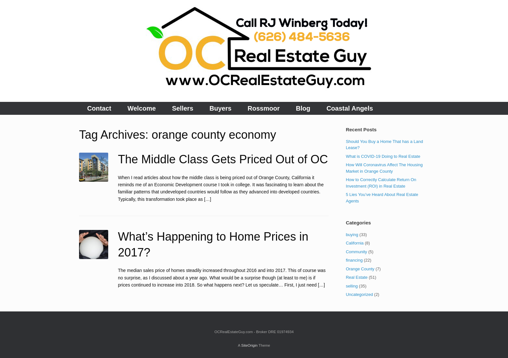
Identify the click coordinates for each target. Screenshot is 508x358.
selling (352, 286)
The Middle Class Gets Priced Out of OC (223, 159)
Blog (303, 108)
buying (352, 234)
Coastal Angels (350, 108)
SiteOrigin (249, 345)
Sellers (182, 108)
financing (354, 260)
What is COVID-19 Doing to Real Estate (383, 156)
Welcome (141, 108)
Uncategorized (359, 294)
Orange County (360, 268)
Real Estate (356, 277)
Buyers (221, 108)
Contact (99, 108)
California (355, 243)
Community (356, 251)
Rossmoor (264, 108)
